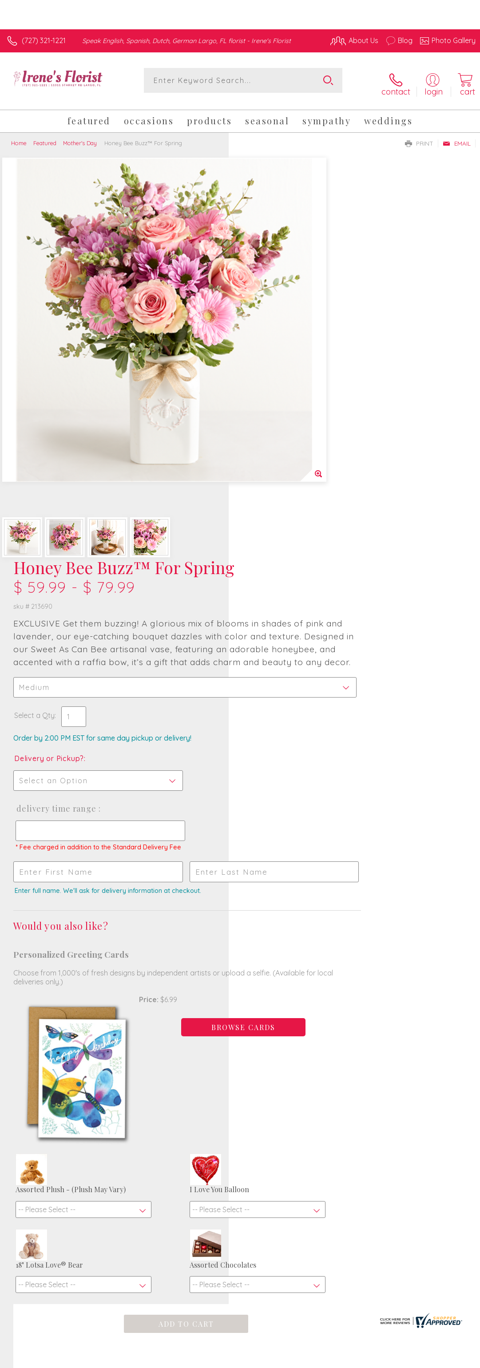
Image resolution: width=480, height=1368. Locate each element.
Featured (44, 136)
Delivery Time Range (284, 439)
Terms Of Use (272, 1353)
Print (419, 137)
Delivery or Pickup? (278, 389)
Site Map (443, 1353)
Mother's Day (80, 136)
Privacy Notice (324, 1353)
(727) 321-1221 (44, 40)
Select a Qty (263, 345)
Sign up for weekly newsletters (240, 1135)
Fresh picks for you (240, 1086)
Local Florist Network (388, 1353)
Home (19, 136)
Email (457, 137)
